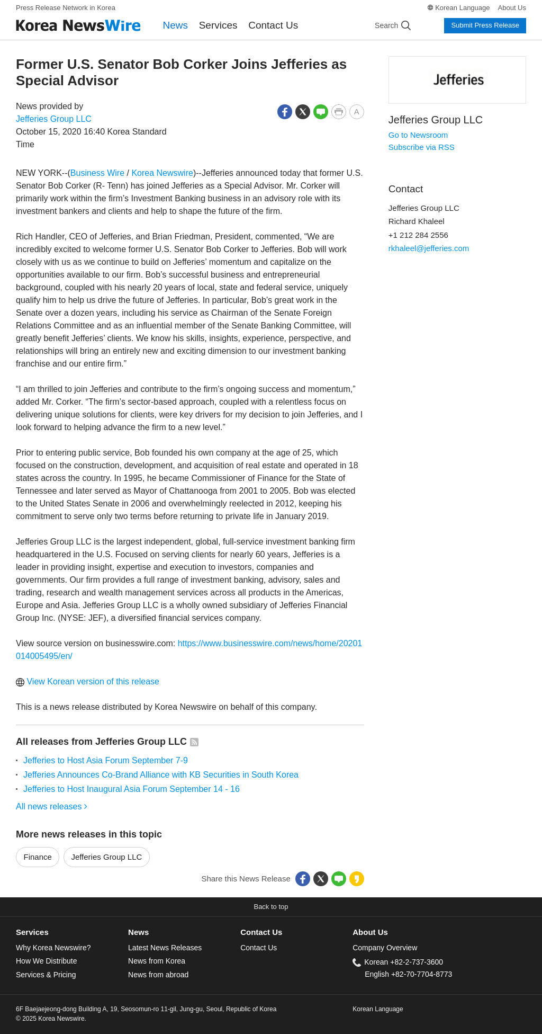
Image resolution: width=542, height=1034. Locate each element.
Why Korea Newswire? (53, 947)
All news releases (51, 806)
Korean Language (462, 8)
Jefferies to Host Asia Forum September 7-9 (105, 760)
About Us (512, 8)
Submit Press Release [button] (485, 25)
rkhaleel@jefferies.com (429, 248)
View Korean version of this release (87, 681)
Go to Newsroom (418, 134)
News (175, 25)
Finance (38, 856)
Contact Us (273, 25)
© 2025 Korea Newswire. (51, 1018)
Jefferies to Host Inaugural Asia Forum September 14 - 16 (131, 789)
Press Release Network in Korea (65, 8)
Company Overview (385, 947)
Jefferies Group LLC (54, 118)
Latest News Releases (165, 947)
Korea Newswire (162, 172)
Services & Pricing (46, 974)
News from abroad (158, 974)
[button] (284, 110)
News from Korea (156, 961)
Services (218, 25)
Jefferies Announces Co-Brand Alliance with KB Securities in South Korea (161, 774)
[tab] (72, 932)
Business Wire (97, 172)
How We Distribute (46, 961)
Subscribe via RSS (422, 146)
